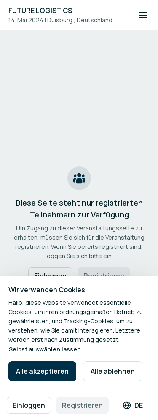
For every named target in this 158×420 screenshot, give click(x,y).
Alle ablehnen (113, 371)
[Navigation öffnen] (142, 15)
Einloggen (29, 405)
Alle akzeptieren (42, 371)
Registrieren (82, 405)
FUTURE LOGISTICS (40, 10)
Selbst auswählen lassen (45, 349)
